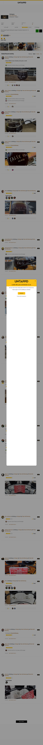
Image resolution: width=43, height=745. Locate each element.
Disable (21, 293)
